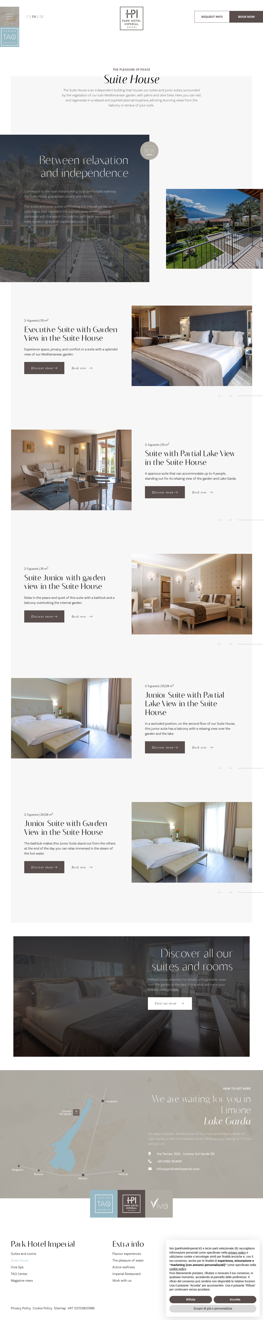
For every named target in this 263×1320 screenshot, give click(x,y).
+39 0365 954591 (165, 1161)
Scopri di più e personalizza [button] (213, 1308)
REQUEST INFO (212, 17)
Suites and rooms (23, 1254)
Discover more (44, 368)
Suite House (29, 1260)
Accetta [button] (235, 1299)
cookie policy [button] (177, 1269)
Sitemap (60, 1308)
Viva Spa (17, 1267)
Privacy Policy (21, 1308)
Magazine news (22, 1281)
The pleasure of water (128, 1260)
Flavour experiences (126, 1254)
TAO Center (19, 1274)
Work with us (121, 1281)
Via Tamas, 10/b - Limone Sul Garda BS (181, 1153)
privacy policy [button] (237, 1252)
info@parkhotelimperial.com (173, 1168)
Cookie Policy (42, 1308)
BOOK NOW (246, 17)
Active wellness (123, 1267)
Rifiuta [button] (190, 1299)
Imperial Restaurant (126, 1274)
